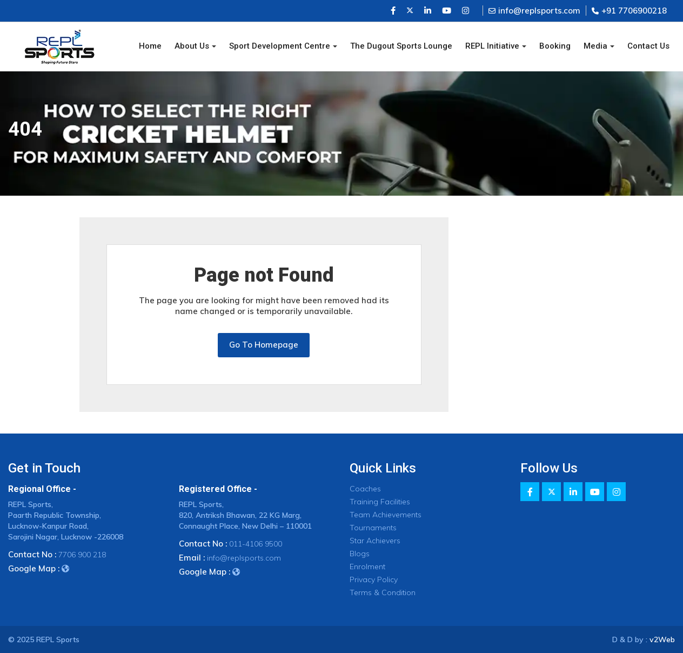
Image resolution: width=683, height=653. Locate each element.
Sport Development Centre (279, 46)
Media (595, 46)
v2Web (662, 639)
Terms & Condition (383, 592)
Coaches (365, 489)
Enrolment (367, 566)
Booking (555, 46)
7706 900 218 (82, 554)
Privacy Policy (374, 579)
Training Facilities (380, 502)
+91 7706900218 (629, 10)
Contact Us (648, 46)
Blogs (360, 553)
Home (150, 46)
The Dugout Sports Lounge (401, 46)
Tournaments (373, 527)
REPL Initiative (492, 46)
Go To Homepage (263, 344)
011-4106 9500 (255, 544)
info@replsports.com (534, 10)
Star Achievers (375, 540)
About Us (192, 46)
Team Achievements (385, 514)
